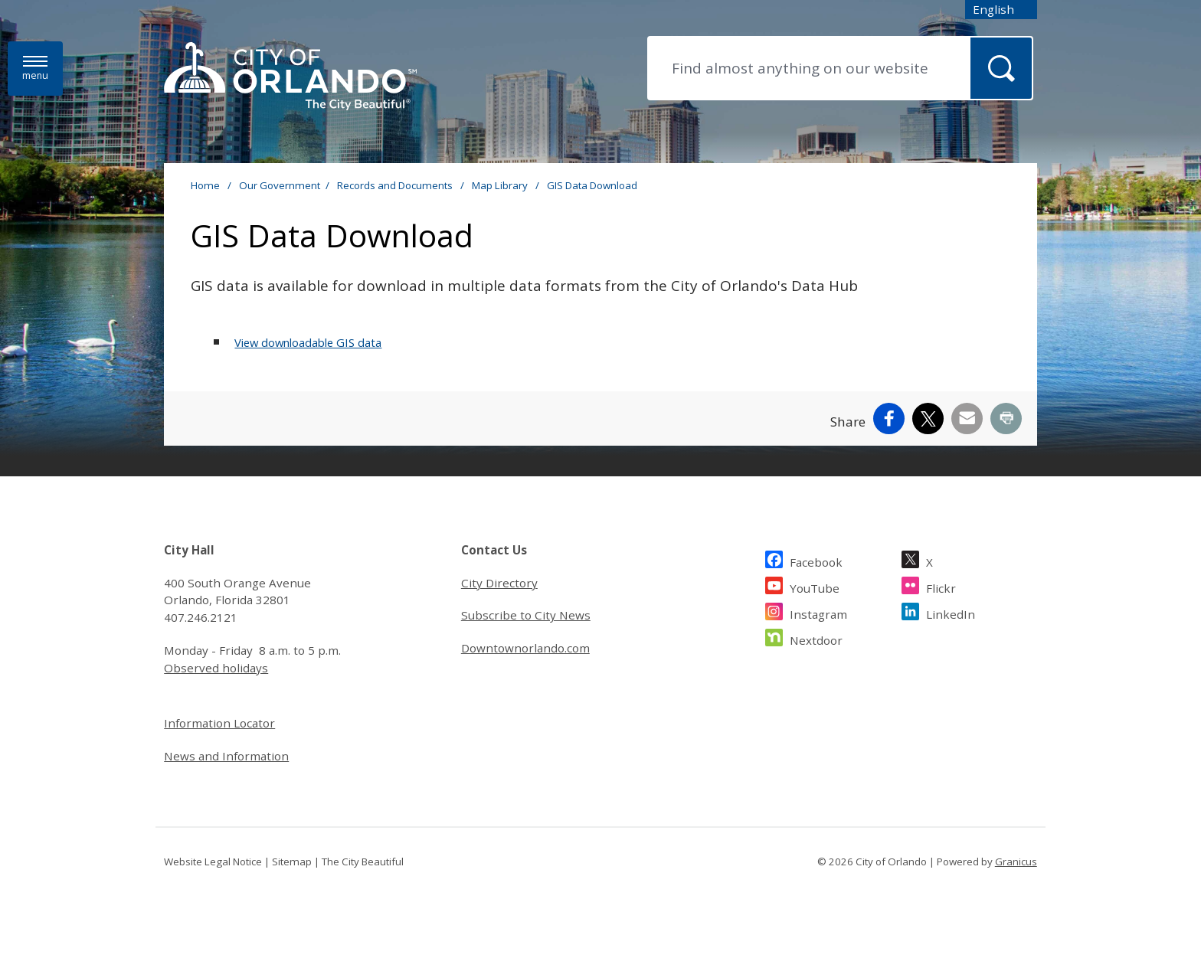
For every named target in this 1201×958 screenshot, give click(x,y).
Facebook (816, 560)
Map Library (501, 185)
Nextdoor (816, 638)
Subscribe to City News (526, 615)
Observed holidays (216, 667)
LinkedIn (950, 612)
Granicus (1016, 861)
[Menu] (35, 68)
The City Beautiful (363, 861)
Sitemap (292, 861)
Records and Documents (396, 185)
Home (205, 185)
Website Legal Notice (213, 861)
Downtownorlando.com (525, 648)
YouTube (814, 586)
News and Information (226, 755)
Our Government (279, 185)
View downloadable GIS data (307, 342)
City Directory (499, 582)
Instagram (818, 612)
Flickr (941, 586)
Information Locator (219, 723)
